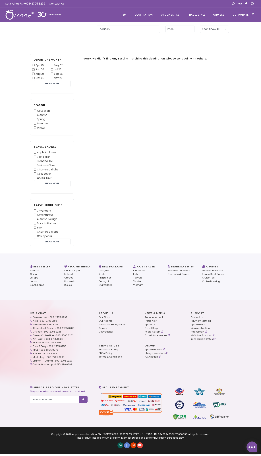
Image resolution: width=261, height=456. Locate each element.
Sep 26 (58, 74)
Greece (68, 279)
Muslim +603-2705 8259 (47, 344)
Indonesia (139, 272)
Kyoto (102, 275)
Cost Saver (44, 174)
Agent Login (197, 333)
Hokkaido (70, 283)
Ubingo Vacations (155, 354)
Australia (35, 272)
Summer (42, 124)
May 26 (58, 65)
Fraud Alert (151, 322)
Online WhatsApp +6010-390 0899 (52, 366)
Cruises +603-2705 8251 (47, 333)
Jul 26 (57, 69)
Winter (41, 128)
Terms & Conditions (110, 358)
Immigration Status (202, 340)
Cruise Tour (44, 178)
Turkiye (137, 283)
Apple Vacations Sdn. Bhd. (87, 436)
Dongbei (104, 272)
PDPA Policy (105, 354)
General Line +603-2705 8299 (50, 319)
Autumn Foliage (47, 220)
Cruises (218, 14)
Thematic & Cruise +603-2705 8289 (53, 329)
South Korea (37, 286)
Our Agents (105, 322)
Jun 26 (40, 69)
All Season (43, 111)
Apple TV (150, 326)
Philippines (105, 279)
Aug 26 (40, 74)
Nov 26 (58, 78)
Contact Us (57, 3)
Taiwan (137, 279)
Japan (34, 283)
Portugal (104, 283)
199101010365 (110, 436)
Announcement (154, 319)
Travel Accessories (156, 337)
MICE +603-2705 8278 (45, 351)
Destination (144, 14)
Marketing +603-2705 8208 (48, 358)
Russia (68, 286)
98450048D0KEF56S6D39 (172, 436)
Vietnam (138, 286)
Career (103, 329)
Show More (52, 83)
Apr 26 (40, 65)
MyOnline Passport (202, 337)
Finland (68, 275)
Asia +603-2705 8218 (45, 322)
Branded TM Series (179, 272)
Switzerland (106, 286)
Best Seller (43, 157)
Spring (41, 119)
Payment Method (201, 322)
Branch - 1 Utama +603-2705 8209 (52, 362)
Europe (34, 279)
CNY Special (44, 237)
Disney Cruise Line (212, 272)
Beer (40, 228)
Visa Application (200, 329)
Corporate (241, 14)
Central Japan (72, 272)
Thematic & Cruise (178, 275)
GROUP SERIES (170, 14)
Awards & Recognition (112, 326)
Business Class (46, 166)
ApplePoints (198, 326)
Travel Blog (151, 329)
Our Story (104, 319)
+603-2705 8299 (34, 3)
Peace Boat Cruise (213, 275)
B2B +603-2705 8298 (45, 355)
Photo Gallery (152, 333)
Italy (135, 275)
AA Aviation (151, 358)
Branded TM (45, 161)
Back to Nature (46, 224)
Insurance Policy (108, 351)
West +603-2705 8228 (46, 326)
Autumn (42, 115)
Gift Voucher (106, 333)
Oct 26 (40, 78)
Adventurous (45, 216)
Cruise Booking (211, 283)
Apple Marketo (153, 351)
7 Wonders (44, 211)
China (33, 275)
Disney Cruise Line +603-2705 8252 (53, 337)
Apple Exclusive (46, 153)
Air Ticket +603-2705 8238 (48, 340)
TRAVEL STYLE (196, 14)
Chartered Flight (47, 170)
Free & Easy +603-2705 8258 (49, 348)
